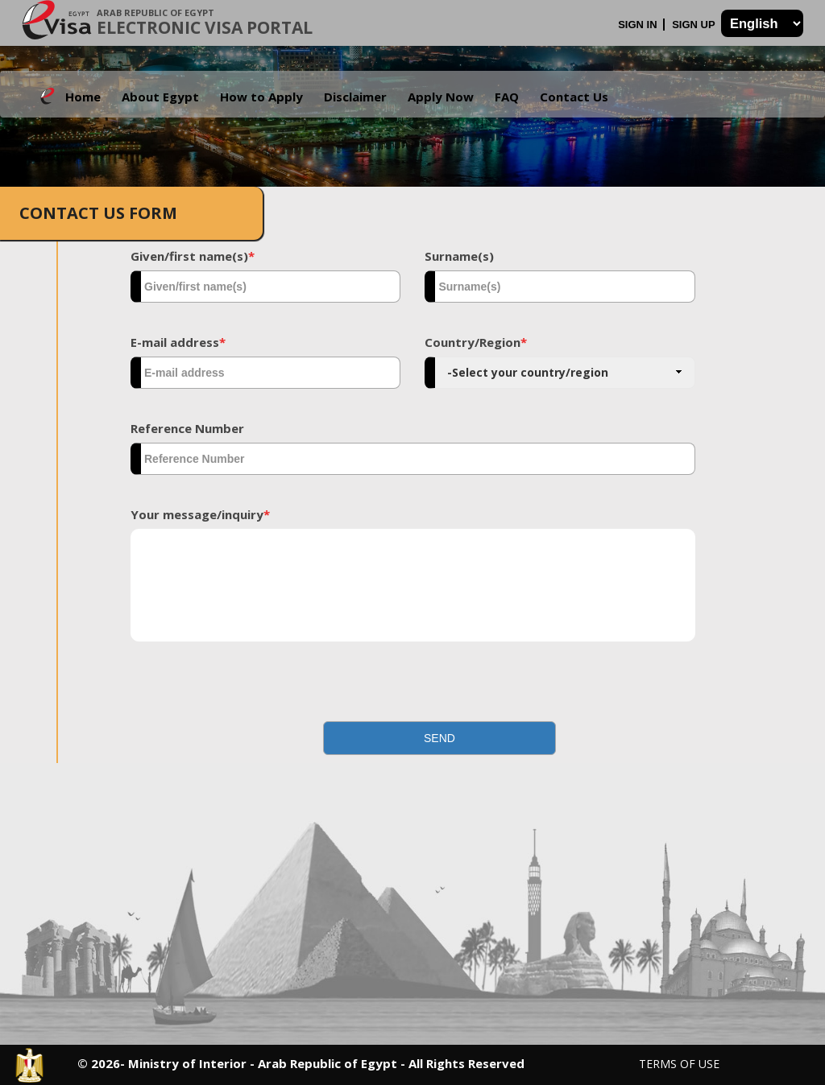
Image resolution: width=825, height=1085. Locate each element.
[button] (439, 738)
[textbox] (265, 286)
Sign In (639, 25)
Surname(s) (459, 256)
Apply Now (441, 97)
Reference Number (187, 428)
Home (83, 97)
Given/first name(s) (193, 256)
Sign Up (695, 25)
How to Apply (261, 97)
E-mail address (178, 342)
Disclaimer (355, 97)
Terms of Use (679, 1063)
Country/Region (476, 342)
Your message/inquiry (200, 514)
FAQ (507, 97)
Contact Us (574, 97)
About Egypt (160, 97)
